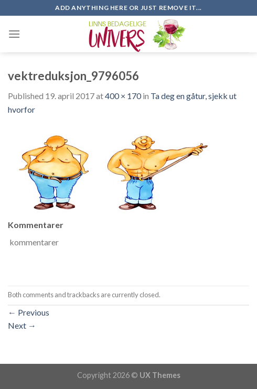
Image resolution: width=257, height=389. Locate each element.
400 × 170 (123, 96)
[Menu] (14, 34)
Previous (28, 312)
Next (22, 325)
